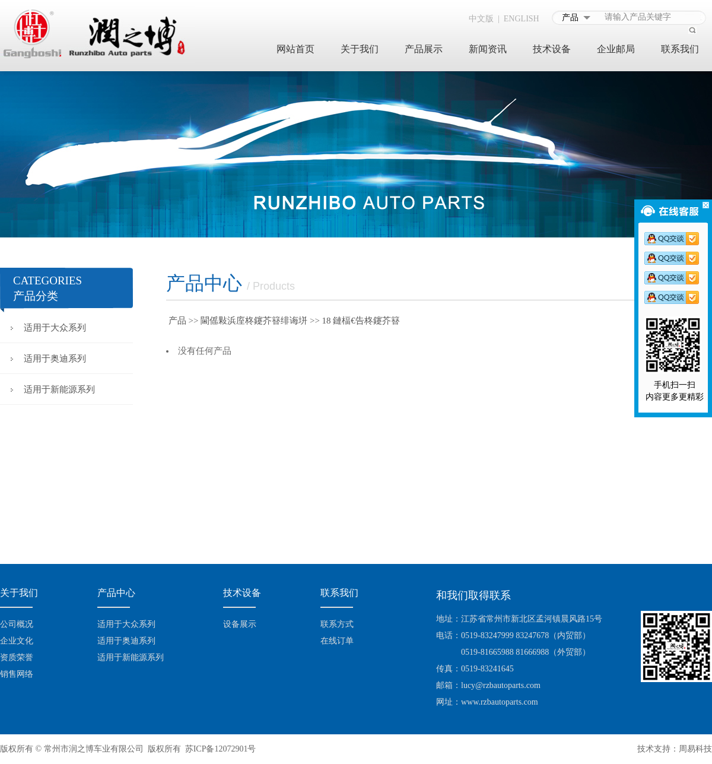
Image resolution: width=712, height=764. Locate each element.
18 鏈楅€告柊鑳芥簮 (361, 320)
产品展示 (424, 49)
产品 (177, 320)
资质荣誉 (16, 657)
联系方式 (337, 624)
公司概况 (16, 624)
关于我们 (360, 49)
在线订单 (337, 640)
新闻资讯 (488, 49)
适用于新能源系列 (59, 389)
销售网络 (16, 674)
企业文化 (16, 640)
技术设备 (552, 49)
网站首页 (295, 49)
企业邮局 (616, 49)
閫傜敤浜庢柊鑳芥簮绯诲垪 (254, 320)
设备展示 (239, 624)
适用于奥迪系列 (55, 358)
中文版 (481, 18)
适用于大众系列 (55, 327)
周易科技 (695, 748)
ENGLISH (521, 18)
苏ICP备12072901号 (220, 748)
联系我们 (680, 49)
